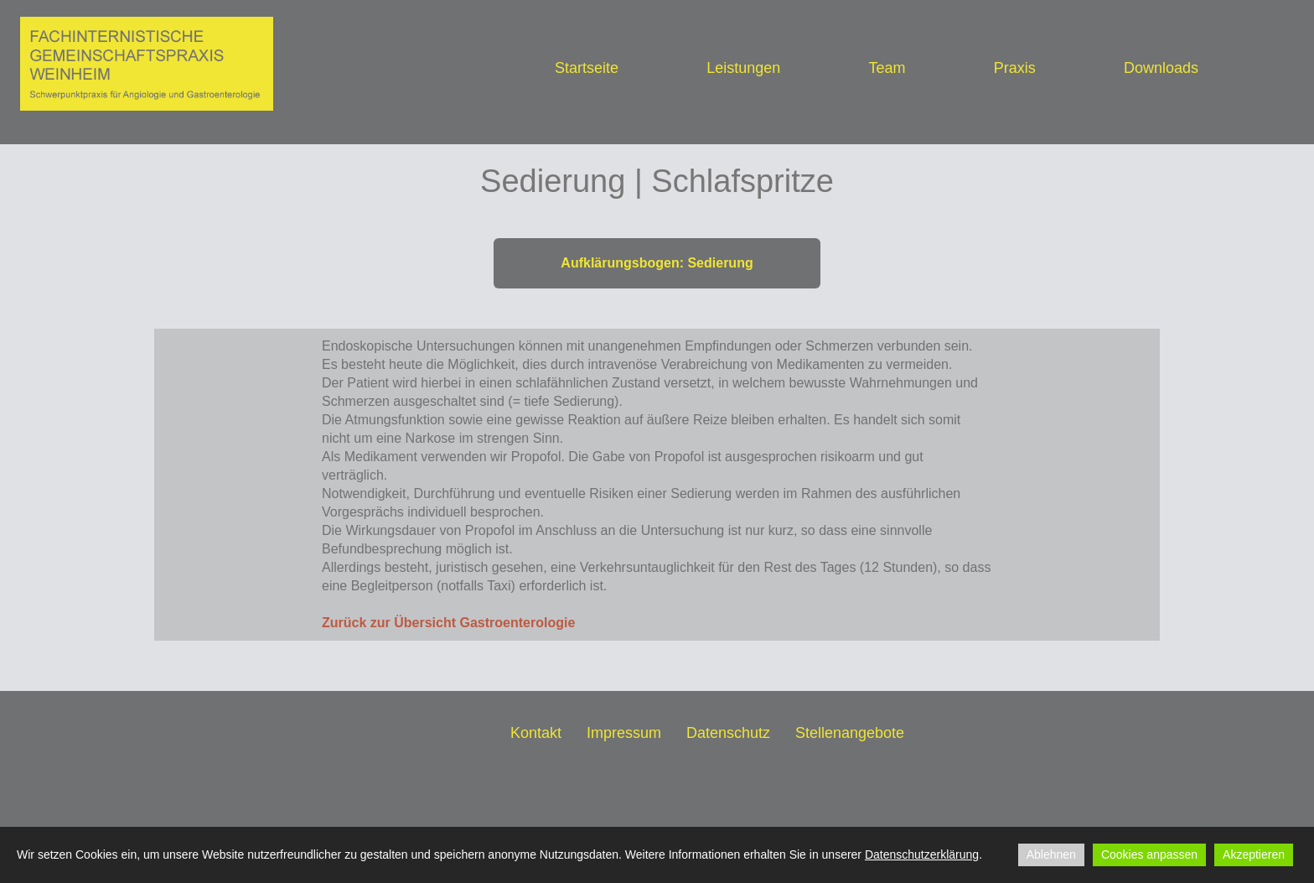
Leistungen (743, 68)
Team (886, 68)
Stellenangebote (849, 733)
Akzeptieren (1254, 854)
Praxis (1015, 68)
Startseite (586, 68)
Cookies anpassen (1149, 854)
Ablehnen (1051, 854)
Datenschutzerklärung (922, 854)
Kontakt (535, 733)
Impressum (624, 733)
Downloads (1161, 68)
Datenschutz (728, 733)
